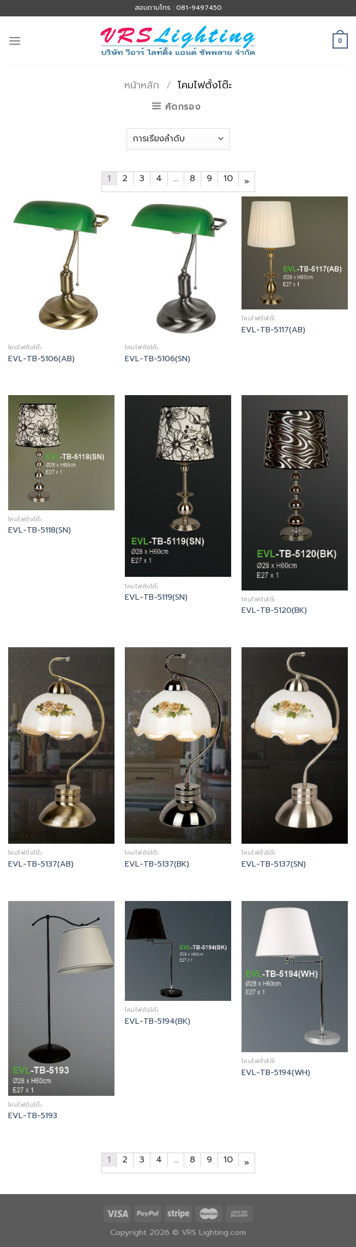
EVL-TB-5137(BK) (157, 864)
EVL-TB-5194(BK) (157, 1021)
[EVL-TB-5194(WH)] (295, 976)
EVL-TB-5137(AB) (41, 864)
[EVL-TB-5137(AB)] (61, 745)
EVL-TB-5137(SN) (274, 864)
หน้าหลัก (141, 85)
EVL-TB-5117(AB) (273, 330)
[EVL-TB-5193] (61, 998)
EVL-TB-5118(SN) (39, 530)
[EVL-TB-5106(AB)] (61, 267)
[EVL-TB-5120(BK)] (295, 492)
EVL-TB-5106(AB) (41, 359)
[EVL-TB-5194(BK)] (178, 951)
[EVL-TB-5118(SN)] (61, 452)
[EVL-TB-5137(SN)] (295, 745)
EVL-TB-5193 (32, 1116)
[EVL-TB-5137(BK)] (178, 745)
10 (228, 178)
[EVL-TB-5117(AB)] (295, 252)
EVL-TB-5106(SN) (157, 359)
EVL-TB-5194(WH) (276, 1072)
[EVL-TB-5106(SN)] (178, 267)
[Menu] (14, 40)
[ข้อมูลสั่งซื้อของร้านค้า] (178, 139)
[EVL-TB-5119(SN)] (178, 486)
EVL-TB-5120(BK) (274, 610)
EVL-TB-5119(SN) (156, 597)
